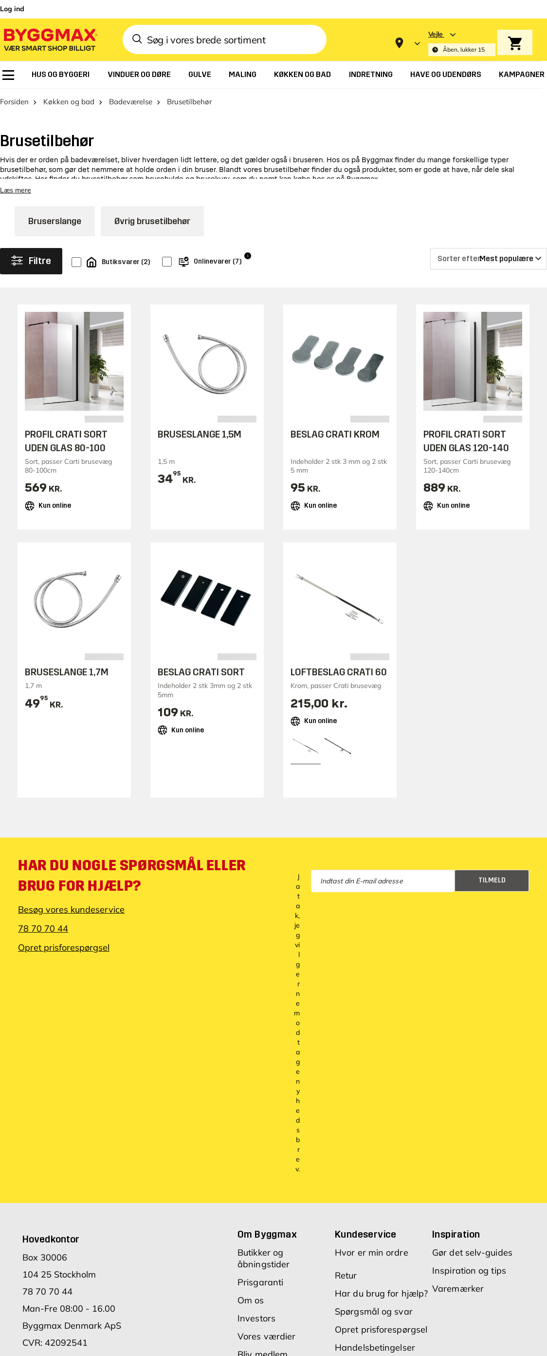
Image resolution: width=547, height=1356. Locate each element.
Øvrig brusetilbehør (152, 221)
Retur (346, 1275)
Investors (256, 1318)
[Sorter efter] (488, 259)
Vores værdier (266, 1336)
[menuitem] (8, 75)
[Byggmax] (49, 39)
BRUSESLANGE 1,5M (199, 434)
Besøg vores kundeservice (71, 910)
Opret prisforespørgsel (63, 948)
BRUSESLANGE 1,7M (67, 673)
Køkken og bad (68, 102)
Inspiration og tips (469, 1271)
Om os (250, 1300)
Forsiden (14, 102)
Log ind (12, 8)
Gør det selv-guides (472, 1253)
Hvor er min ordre (371, 1253)
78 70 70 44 (43, 929)
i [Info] (247, 256)
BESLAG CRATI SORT (201, 673)
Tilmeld (492, 881)
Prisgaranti (260, 1282)
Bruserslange (54, 221)
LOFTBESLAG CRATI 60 (339, 673)
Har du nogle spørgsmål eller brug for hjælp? (132, 876)
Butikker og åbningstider (263, 1258)
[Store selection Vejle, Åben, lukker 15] (461, 43)
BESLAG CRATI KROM (335, 434)
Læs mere (15, 190)
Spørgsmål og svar (374, 1312)
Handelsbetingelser (375, 1348)
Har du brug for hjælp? (381, 1293)
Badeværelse (130, 102)
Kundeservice (366, 1235)
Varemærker (458, 1289)
